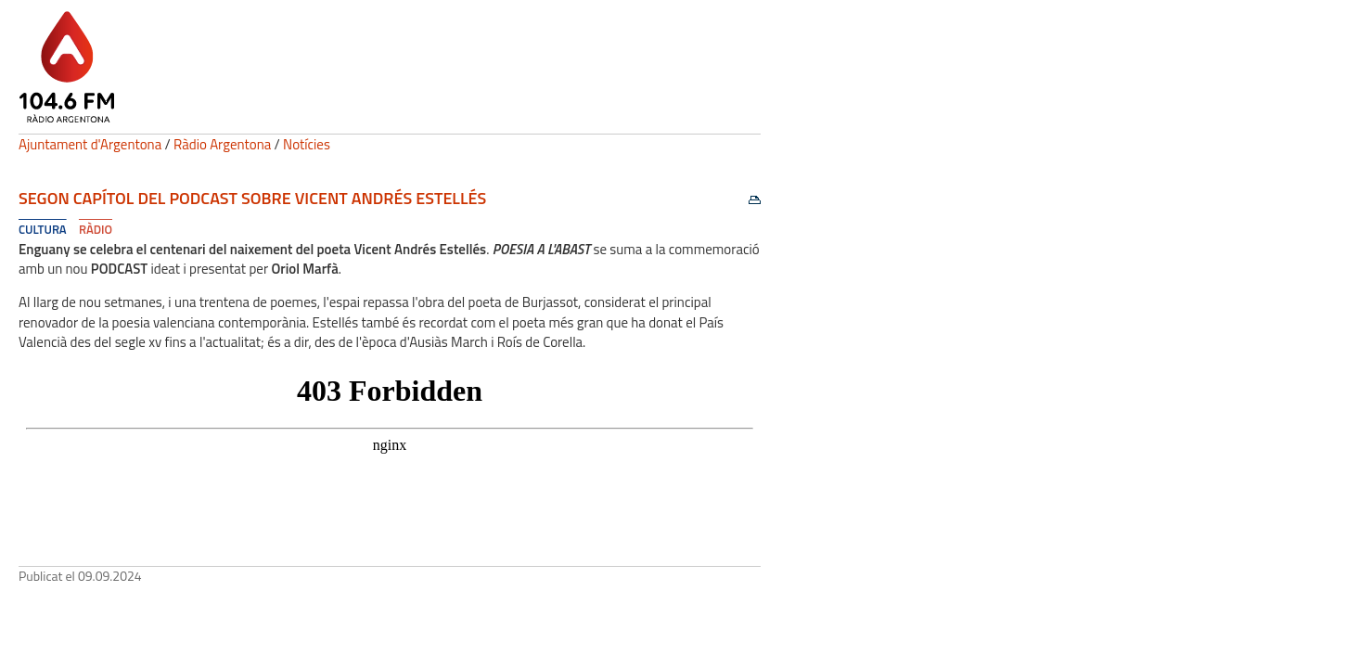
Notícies (306, 144)
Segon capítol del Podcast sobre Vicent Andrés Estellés (252, 198)
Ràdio (95, 229)
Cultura (43, 229)
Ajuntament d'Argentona (90, 144)
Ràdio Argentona (222, 144)
